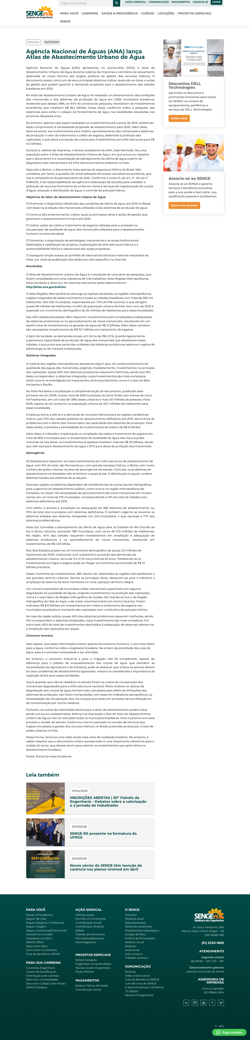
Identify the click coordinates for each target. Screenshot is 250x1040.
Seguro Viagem (36, 926)
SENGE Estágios (36, 987)
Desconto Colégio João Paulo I (46, 983)
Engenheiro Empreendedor (93, 963)
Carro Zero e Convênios (41, 950)
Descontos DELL (37, 946)
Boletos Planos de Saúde (92, 985)
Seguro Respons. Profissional (45, 922)
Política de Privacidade (140, 938)
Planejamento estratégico (142, 930)
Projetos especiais (194, 13)
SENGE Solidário (86, 960)
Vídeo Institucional (137, 975)
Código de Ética (135, 934)
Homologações (86, 942)
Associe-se (132, 950)
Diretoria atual (134, 918)
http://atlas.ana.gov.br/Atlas (46, 287)
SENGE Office (35, 942)
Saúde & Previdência (120, 13)
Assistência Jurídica (39, 938)
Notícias (130, 971)
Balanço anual (134, 942)
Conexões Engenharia (40, 967)
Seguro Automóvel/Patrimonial (46, 930)
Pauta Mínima (85, 971)
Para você (69, 13)
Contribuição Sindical (90, 926)
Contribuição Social (88, 922)
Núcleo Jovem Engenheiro (93, 967)
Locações (166, 13)
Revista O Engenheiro (139, 995)
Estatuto (130, 946)
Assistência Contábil (39, 934)
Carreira (90, 13)
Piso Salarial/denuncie (90, 938)
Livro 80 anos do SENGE (141, 983)
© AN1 (219, 1026)
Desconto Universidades (42, 979)
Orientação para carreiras (42, 975)
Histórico (131, 915)
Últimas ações (85, 915)
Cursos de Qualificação (41, 971)
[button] (229, 1032)
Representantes (135, 922)
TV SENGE (131, 991)
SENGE (65, 21)
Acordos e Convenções (91, 918)
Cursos (147, 13)
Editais (80, 930)
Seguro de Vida (36, 918)
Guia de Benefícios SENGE (43, 954)
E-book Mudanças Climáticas (144, 987)
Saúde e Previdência (39, 915)
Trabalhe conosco (136, 957)
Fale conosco (134, 954)
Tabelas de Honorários (90, 934)
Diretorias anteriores (138, 926)
